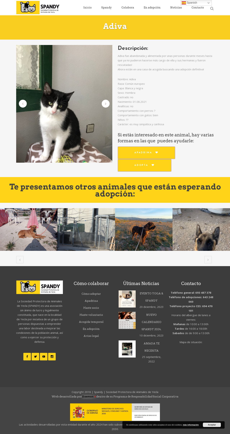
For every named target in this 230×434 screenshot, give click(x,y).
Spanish (189, 3)
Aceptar (212, 425)
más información (191, 425)
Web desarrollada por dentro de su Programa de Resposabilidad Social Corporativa (115, 396)
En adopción (91, 329)
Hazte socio (91, 307)
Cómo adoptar (91, 293)
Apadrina (146, 152)
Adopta (144, 165)
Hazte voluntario (91, 315)
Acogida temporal (91, 322)
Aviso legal (91, 336)
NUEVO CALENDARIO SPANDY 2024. (151, 322)
